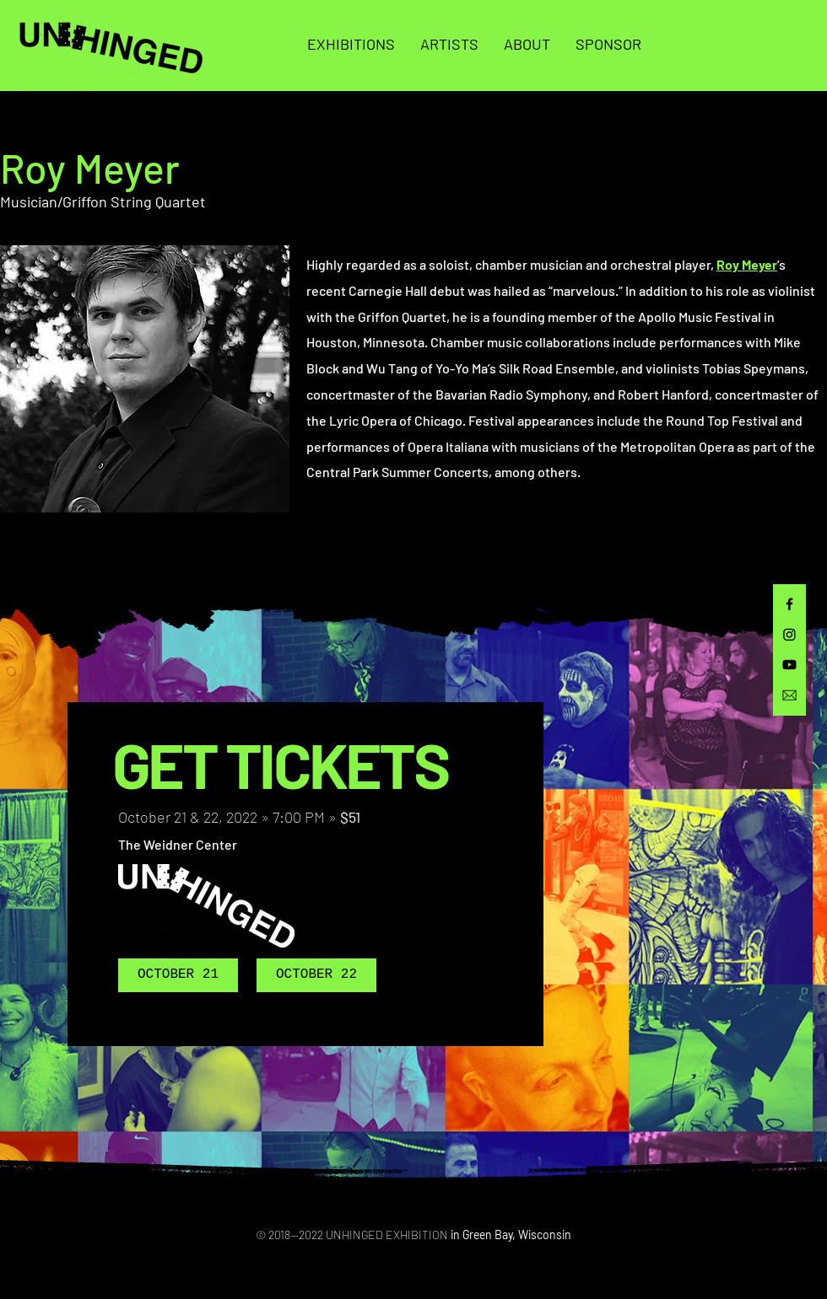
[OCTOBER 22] (316, 975)
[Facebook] (789, 604)
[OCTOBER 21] (178, 975)
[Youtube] (789, 665)
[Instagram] (789, 634)
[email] (789, 695)
